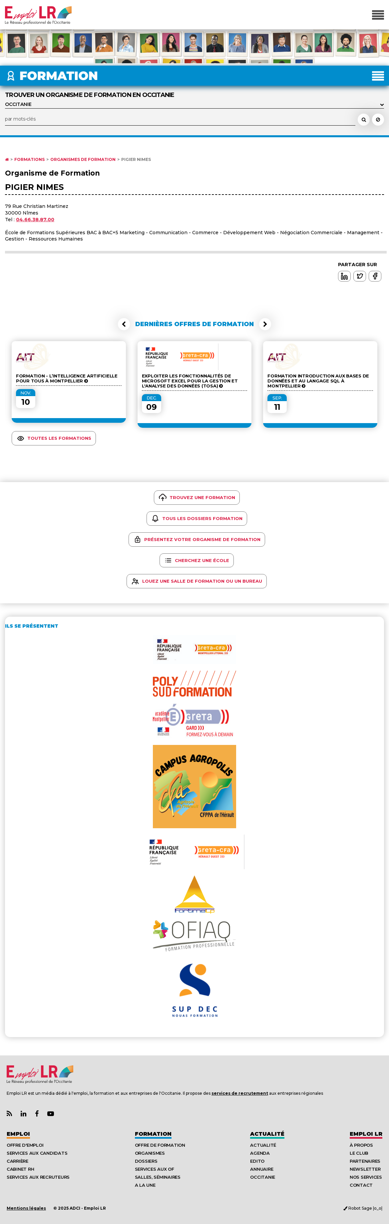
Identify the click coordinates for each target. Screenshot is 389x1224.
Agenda (259, 1153)
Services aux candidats (37, 1153)
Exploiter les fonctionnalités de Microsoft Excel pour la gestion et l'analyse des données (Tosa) (190, 380)
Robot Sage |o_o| (362, 1208)
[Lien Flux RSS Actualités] (9, 1113)
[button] (124, 324)
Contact (361, 1185)
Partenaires (365, 1161)
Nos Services (366, 1177)
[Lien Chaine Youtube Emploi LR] (50, 1113)
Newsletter (365, 1169)
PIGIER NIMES (136, 159)
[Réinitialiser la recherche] (378, 120)
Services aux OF (154, 1169)
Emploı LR (366, 1134)
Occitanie (262, 1177)
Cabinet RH (20, 1169)
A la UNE (145, 1185)
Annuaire (261, 1169)
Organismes (150, 1153)
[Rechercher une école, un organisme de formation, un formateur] (364, 120)
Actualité (267, 1134)
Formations (29, 159)
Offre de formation (160, 1145)
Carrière (17, 1161)
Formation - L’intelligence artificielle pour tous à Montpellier (67, 378)
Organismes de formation (83, 159)
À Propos (361, 1145)
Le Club (359, 1153)
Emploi (18, 1134)
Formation (153, 1134)
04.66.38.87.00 (35, 220)
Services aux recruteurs (38, 1177)
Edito (257, 1161)
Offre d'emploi (25, 1145)
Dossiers (146, 1161)
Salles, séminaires (158, 1177)
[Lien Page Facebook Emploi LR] (37, 1113)
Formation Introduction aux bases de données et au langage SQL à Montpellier (318, 380)
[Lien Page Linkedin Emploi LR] (23, 1113)
